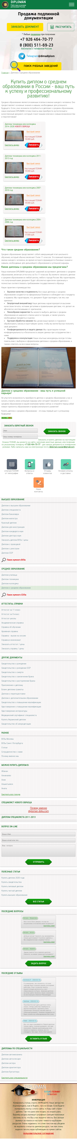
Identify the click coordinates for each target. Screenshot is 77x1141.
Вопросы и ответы (29, 472)
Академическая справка (12, 623)
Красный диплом (9, 523)
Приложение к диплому (12, 685)
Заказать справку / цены (12, 648)
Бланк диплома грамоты (12, 689)
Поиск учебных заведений (41, 66)
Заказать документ (25, 26)
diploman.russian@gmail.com (61, 447)
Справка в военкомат (11, 640)
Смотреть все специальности (14, 1080)
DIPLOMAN (35, 1090)
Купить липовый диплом (12, 889)
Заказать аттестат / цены (12, 644)
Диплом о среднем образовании (16, 588)
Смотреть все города (10, 794)
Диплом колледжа (9, 583)
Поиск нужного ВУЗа (16, 560)
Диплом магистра (9, 518)
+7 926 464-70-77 (36, 39)
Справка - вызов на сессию (13, 635)
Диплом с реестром (10, 548)
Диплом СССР (7, 553)
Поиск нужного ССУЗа (16, 595)
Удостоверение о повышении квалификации (21, 706)
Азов (3, 780)
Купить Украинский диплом (13, 719)
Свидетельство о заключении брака (17, 676)
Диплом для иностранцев (12, 527)
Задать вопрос (38, 966)
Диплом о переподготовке (13, 694)
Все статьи (38, 904)
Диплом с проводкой (10, 544)
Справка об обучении (11, 627)
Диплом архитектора (11, 1070)
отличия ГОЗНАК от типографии (11, 472)
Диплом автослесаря (11, 1061)
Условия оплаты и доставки (65, 472)
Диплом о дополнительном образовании (19, 698)
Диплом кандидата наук (12, 531)
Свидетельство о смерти (12, 672)
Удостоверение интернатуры (14, 711)
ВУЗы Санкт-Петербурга (12, 743)
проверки (35, 34)
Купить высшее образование (14, 897)
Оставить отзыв (38, 1041)
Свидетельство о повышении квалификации (21, 702)
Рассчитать (63, 27)
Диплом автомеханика (11, 1057)
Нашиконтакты (38, 490)
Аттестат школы (8, 618)
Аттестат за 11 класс (10, 610)
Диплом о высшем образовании (15, 505)
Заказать (33, 144)
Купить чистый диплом (11, 893)
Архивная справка (9, 631)
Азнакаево (6, 775)
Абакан (4, 771)
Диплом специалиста (11, 510)
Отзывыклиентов (47, 472)
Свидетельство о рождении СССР (16, 668)
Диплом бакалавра (10, 514)
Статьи (4, 747)
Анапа (4, 788)
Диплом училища (9, 575)
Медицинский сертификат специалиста (19, 715)
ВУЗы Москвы (7, 739)
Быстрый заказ (33, 131)
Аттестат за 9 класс (10, 614)
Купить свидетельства (11, 884)
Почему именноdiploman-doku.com (38, 810)
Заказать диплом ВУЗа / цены (14, 540)
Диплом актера (8, 1065)
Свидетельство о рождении (13, 663)
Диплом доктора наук (11, 535)
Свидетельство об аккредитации (16, 724)
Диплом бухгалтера (10, 1074)
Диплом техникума (10, 579)
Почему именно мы (10, 756)
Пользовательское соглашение (38, 1136)
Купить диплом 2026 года (12, 880)
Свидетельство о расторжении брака (18, 681)
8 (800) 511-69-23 (36, 45)
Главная (5, 73)
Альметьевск (7, 784)
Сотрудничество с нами (11, 752)
